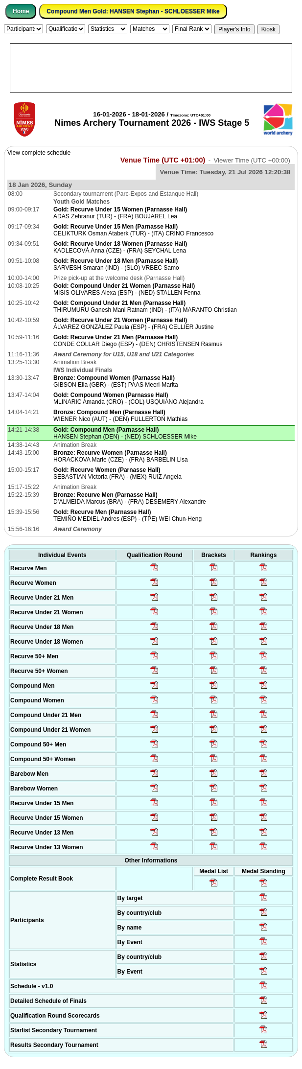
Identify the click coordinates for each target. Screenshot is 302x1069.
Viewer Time (252, 160)
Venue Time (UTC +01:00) (163, 160)
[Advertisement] (151, 68)
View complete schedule (38, 152)
